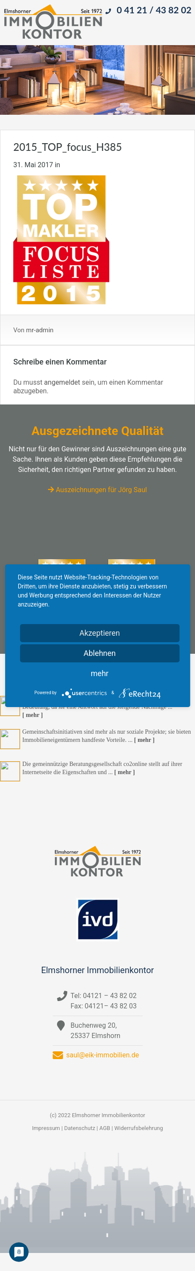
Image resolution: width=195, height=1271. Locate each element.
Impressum (46, 1128)
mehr (99, 673)
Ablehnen (100, 653)
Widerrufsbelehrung (138, 1128)
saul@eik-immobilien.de (102, 1055)
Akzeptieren (99, 632)
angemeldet (62, 382)
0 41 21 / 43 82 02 (154, 9)
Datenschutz (79, 1128)
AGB (104, 1128)
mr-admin (40, 330)
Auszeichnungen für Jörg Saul (97, 490)
